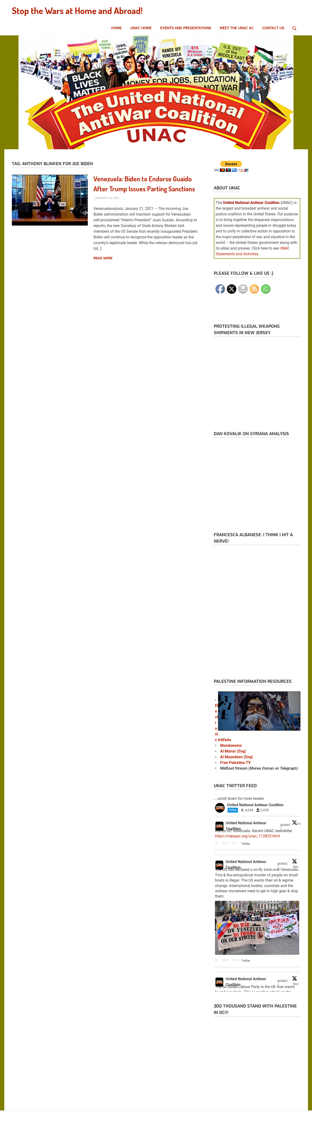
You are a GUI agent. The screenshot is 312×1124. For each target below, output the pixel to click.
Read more (102, 258)
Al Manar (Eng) (233, 751)
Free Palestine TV (235, 762)
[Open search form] (294, 27)
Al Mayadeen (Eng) (236, 757)
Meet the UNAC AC (237, 28)
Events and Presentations (185, 28)
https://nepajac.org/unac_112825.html (247, 836)
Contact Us (273, 28)
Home (116, 28)
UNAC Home (141, 28)
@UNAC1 (285, 827)
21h (299, 823)
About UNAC (227, 188)
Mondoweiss (231, 745)
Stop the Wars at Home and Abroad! (77, 10)
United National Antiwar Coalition (246, 826)
